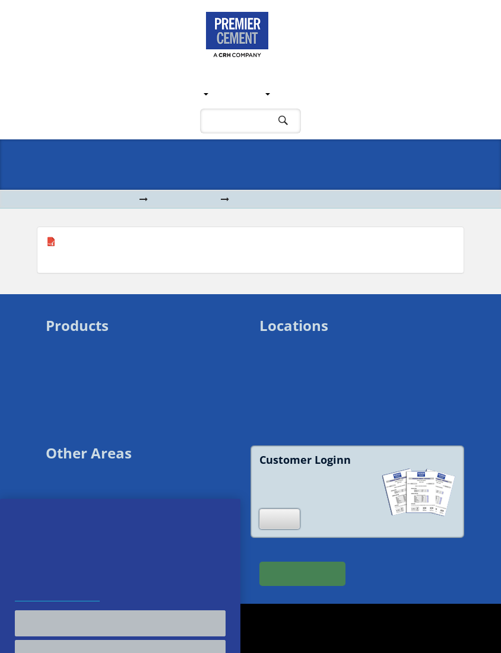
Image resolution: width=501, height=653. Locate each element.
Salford (273, 371)
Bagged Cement (77, 358)
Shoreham (279, 409)
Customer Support (321, 93)
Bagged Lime (71, 383)
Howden (276, 383)
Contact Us (400, 93)
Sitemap (61, 498)
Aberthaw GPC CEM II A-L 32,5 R (124, 242)
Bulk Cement (70, 345)
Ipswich (273, 396)
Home (62, 93)
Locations (179, 93)
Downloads (185, 200)
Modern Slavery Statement (96, 511)
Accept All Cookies (120, 638)
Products (242, 93)
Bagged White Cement (89, 371)
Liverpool (277, 358)
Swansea (276, 345)
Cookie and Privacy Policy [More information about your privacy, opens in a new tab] (57, 613)
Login (279, 519)
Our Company (113, 93)
